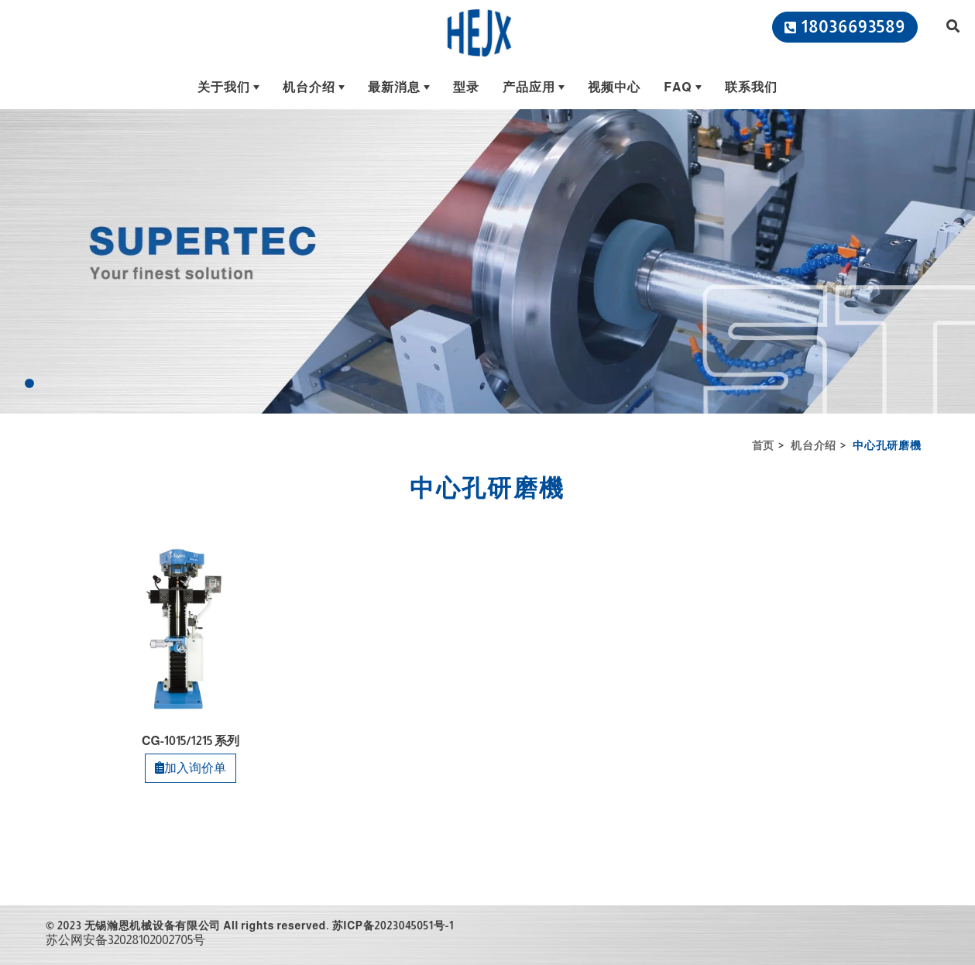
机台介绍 (813, 445)
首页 (763, 445)
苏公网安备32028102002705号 (125, 939)
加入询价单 (190, 767)
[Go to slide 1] (28, 383)
